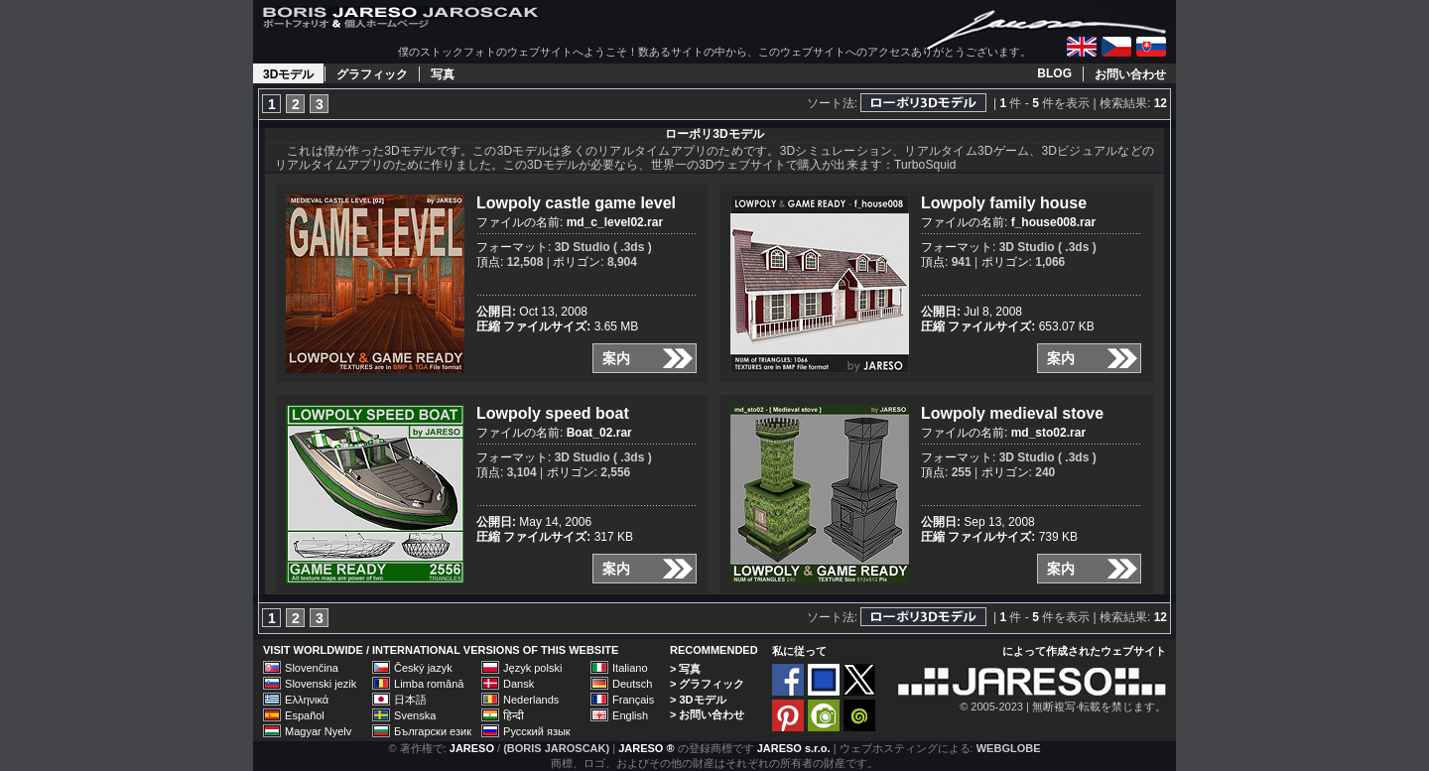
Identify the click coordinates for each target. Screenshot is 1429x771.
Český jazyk (423, 668)
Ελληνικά (306, 700)
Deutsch (632, 684)
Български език (432, 731)
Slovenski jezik (320, 684)
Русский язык (537, 731)
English (630, 715)
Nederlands (531, 700)
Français (633, 700)
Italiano (629, 668)
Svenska (415, 715)
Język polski (532, 668)
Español (305, 715)
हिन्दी (513, 715)
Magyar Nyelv (318, 731)
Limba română (428, 684)
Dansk (518, 684)
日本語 (410, 700)
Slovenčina (311, 668)
